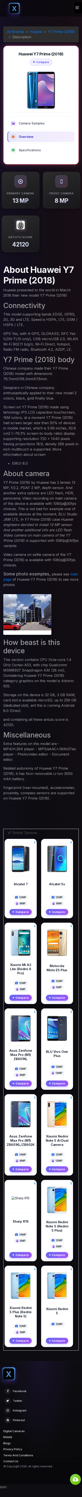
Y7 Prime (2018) (61, 31)
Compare (41, 62)
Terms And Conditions (18, 1462)
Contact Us (10, 1468)
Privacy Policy (12, 1456)
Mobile (7, 1444)
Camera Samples (27, 123)
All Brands (15, 31)
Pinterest (15, 1428)
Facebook (15, 1399)
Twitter (13, 1408)
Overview (21, 137)
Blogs (7, 1450)
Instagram (15, 1418)
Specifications (25, 150)
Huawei (36, 31)
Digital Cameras (14, 1438)
